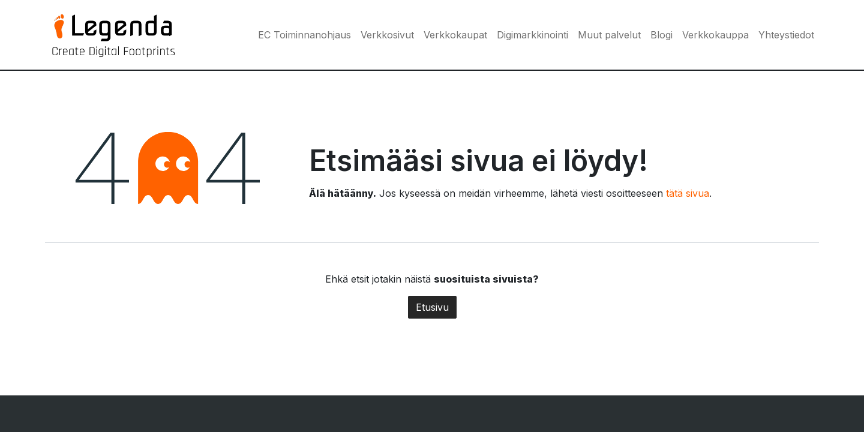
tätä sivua (687, 193)
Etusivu (432, 307)
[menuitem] (304, 35)
